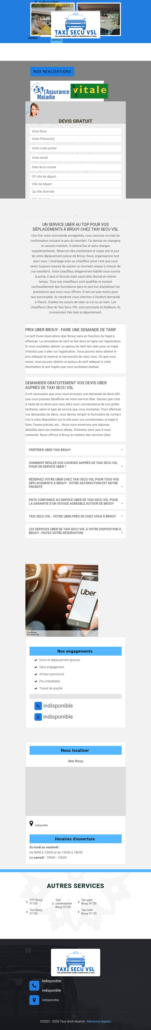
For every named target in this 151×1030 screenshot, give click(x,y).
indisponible (53, 705)
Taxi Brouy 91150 (34, 911)
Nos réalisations (52, 71)
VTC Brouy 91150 (34, 901)
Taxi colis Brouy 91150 (87, 911)
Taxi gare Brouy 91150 (87, 901)
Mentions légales (99, 1021)
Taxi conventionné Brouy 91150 (62, 903)
